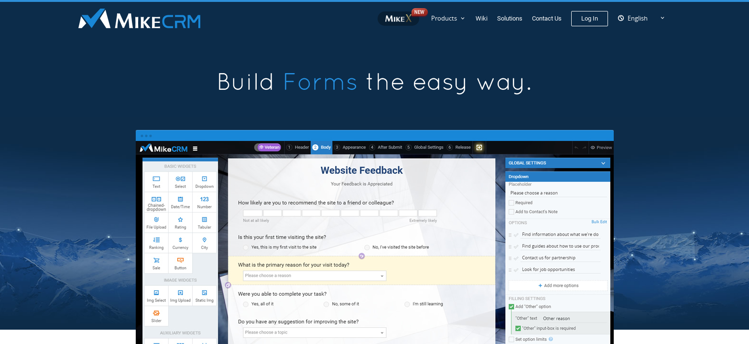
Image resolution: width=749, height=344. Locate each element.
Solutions (509, 18)
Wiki (482, 18)
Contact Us (547, 18)
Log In (589, 18)
